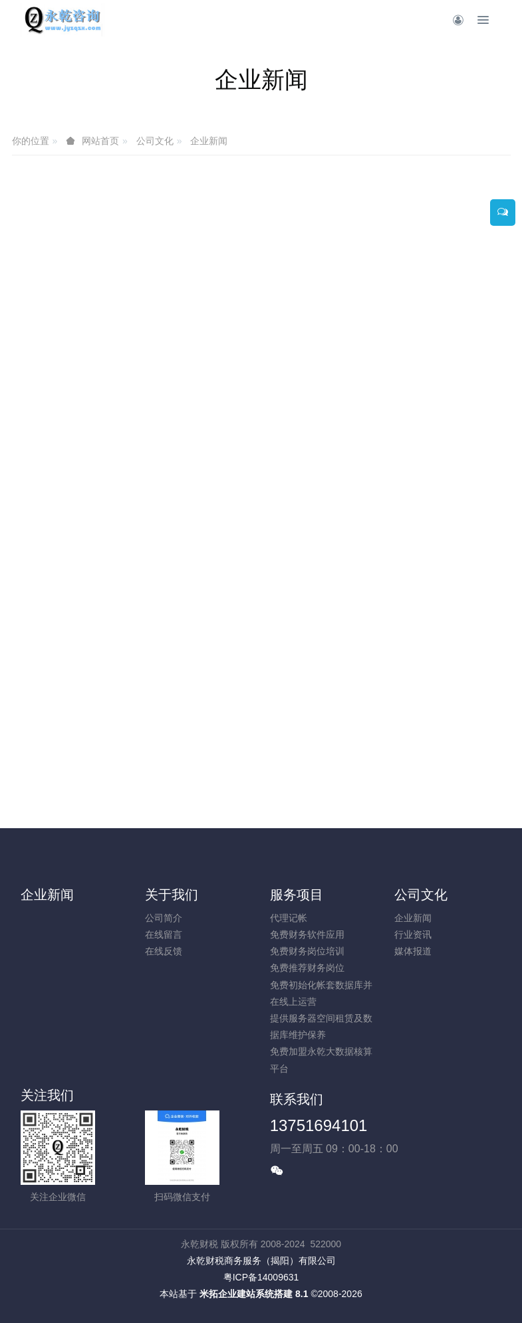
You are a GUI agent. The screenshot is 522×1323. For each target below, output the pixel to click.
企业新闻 (208, 140)
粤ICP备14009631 (261, 1277)
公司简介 (163, 918)
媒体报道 (413, 951)
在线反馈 (163, 951)
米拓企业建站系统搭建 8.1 (253, 1293)
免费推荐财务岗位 (307, 967)
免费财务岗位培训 (307, 951)
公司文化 (155, 140)
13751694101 (319, 1125)
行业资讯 (413, 934)
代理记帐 (288, 918)
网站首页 (100, 140)
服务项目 (296, 894)
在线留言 (163, 934)
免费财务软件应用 (307, 934)
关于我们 (171, 894)
